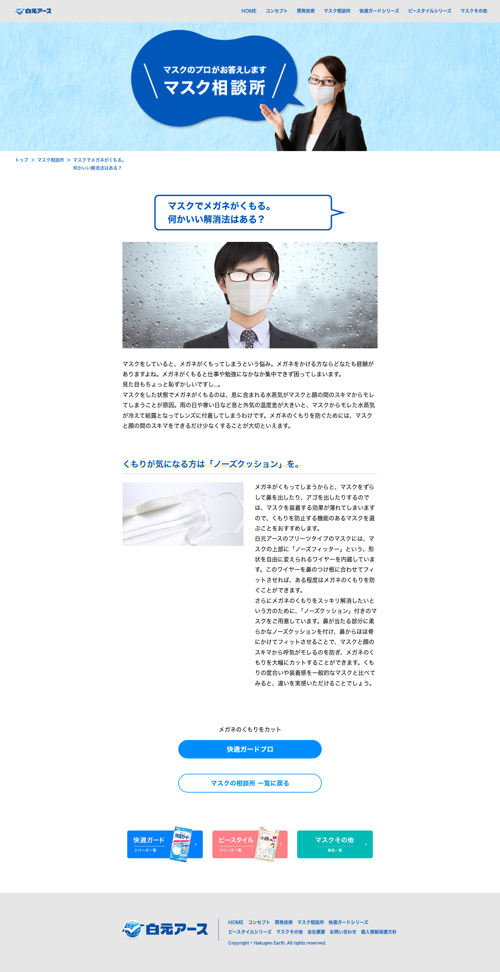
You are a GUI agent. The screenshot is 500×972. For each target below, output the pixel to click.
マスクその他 (473, 11)
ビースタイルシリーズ (430, 11)
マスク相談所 (337, 11)
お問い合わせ (343, 932)
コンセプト (277, 11)
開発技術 (306, 11)
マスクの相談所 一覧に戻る (250, 783)
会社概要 (316, 932)
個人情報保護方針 (379, 932)
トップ (21, 160)
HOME (249, 11)
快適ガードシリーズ (379, 11)
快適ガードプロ (250, 749)
